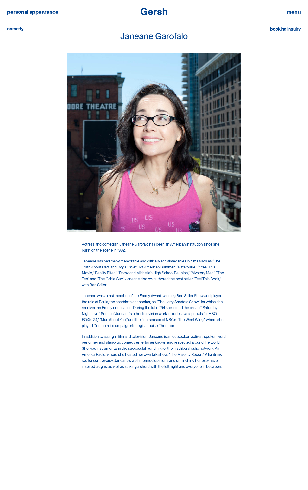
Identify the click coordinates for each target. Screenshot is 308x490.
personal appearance (32, 12)
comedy (15, 29)
